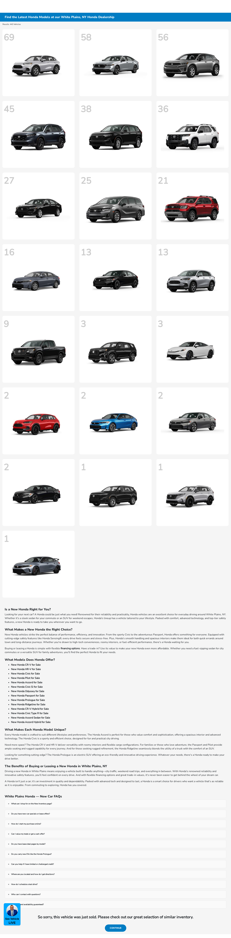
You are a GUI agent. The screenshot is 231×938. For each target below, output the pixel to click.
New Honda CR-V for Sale (26, 665)
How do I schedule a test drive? (24, 884)
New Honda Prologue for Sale (28, 700)
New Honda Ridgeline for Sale (28, 704)
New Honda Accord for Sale (26, 682)
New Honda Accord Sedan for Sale (30, 717)
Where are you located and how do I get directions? (32, 874)
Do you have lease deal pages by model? (28, 844)
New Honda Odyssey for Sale (27, 691)
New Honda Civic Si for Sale (27, 687)
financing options (70, 648)
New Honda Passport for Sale (28, 695)
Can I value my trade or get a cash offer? (28, 834)
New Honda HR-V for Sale (26, 669)
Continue (115, 928)
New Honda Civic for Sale (25, 673)
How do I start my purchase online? (26, 824)
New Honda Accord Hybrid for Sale (31, 722)
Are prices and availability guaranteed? (27, 904)
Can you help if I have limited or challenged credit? (32, 864)
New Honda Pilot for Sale (25, 678)
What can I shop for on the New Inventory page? (31, 803)
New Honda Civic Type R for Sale (29, 713)
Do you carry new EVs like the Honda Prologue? (31, 854)
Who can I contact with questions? (25, 894)
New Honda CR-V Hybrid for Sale (30, 709)
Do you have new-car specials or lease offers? (30, 814)
